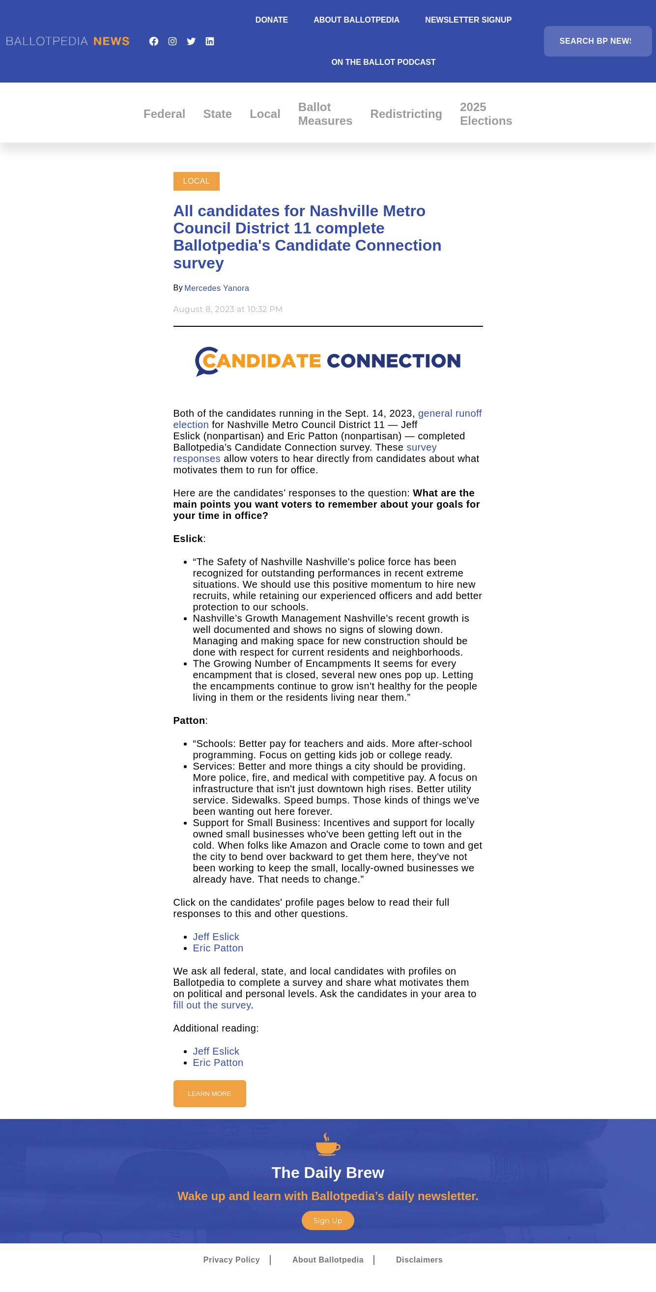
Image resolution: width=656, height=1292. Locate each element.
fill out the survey (212, 1005)
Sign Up (328, 1220)
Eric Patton (218, 948)
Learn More (209, 1093)
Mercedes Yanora (216, 288)
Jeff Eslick (216, 936)
